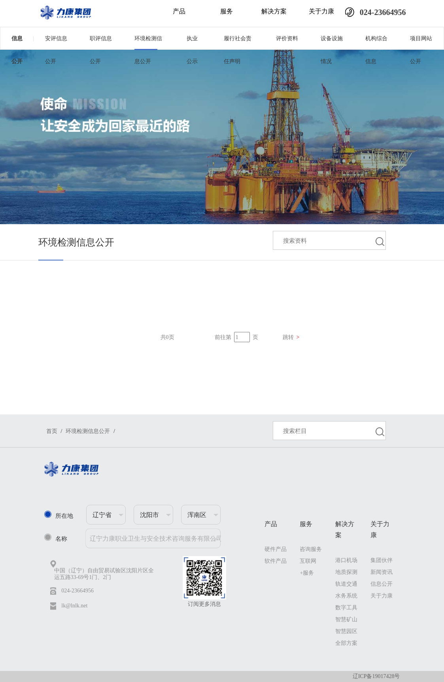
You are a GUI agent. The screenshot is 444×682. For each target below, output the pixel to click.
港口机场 (346, 560)
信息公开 (22, 38)
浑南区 (196, 515)
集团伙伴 (381, 560)
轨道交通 (346, 584)
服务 (226, 11)
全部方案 (346, 643)
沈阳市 (149, 515)
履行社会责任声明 (237, 42)
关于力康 (321, 11)
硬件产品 (276, 549)
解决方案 (274, 11)
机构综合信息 (376, 42)
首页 (51, 431)
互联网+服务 (308, 567)
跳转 (291, 337)
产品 (179, 11)
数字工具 (346, 608)
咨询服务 (311, 549)
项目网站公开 (421, 42)
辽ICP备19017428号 (376, 676)
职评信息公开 (101, 42)
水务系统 (346, 596)
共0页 (167, 337)
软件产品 (276, 561)
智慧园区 (346, 631)
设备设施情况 (332, 42)
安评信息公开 (56, 42)
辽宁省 (102, 515)
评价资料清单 (287, 42)
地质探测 (346, 572)
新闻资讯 (381, 572)
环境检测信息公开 (148, 42)
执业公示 (192, 42)
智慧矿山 (346, 619)
